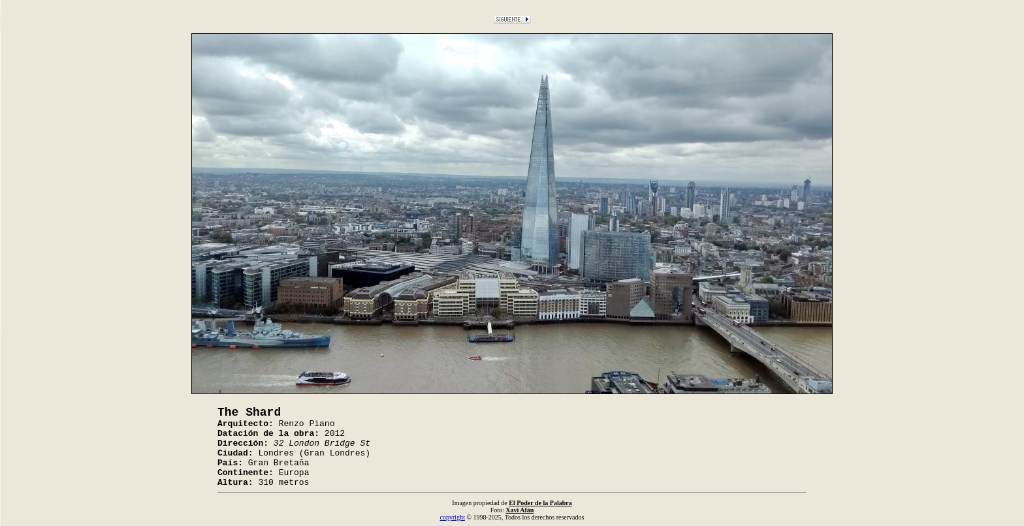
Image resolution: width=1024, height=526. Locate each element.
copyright (452, 517)
